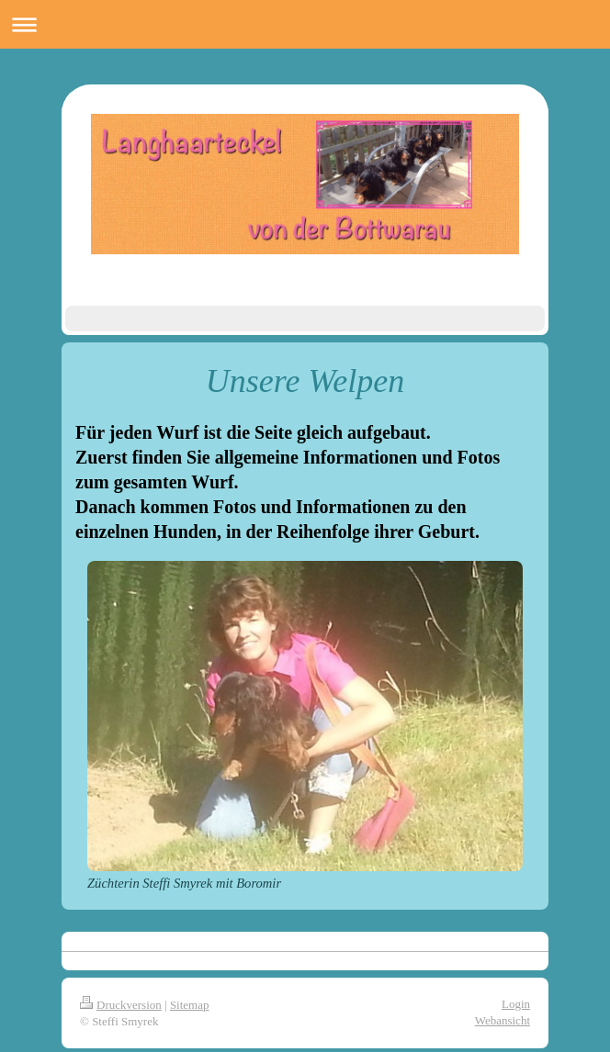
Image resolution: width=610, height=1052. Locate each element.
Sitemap (189, 1005)
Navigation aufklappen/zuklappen (305, 24)
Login (516, 1004)
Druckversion (121, 1005)
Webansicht (502, 1020)
